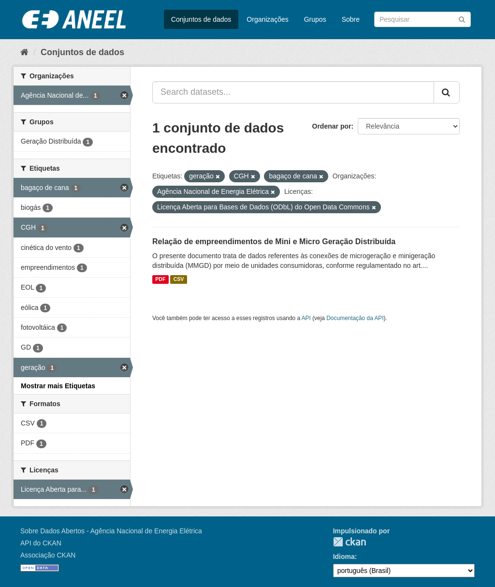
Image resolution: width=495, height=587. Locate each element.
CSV (179, 279)
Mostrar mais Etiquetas (58, 386)
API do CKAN (40, 543)
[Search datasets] (422, 19)
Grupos (315, 19)
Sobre (351, 19)
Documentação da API (354, 318)
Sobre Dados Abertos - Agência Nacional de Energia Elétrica (111, 531)
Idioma (344, 556)
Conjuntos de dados (201, 19)
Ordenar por (331, 126)
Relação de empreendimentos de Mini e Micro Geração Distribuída (273, 241)
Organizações (267, 19)
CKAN (349, 542)
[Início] (24, 52)
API (306, 318)
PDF (160, 279)
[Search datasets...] (293, 92)
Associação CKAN (47, 555)
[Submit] (462, 19)
